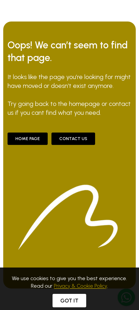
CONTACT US (73, 138)
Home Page (27, 138)
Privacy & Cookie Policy (80, 290)
